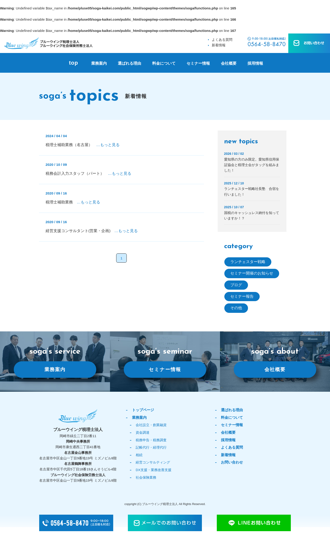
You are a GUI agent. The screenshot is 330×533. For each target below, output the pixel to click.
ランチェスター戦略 (247, 262)
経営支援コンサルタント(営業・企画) (92, 231)
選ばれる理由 (129, 63)
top (73, 63)
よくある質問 (222, 40)
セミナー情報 (198, 63)
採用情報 (255, 63)
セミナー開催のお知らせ (251, 273)
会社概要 (228, 63)
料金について (164, 63)
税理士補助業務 (73, 202)
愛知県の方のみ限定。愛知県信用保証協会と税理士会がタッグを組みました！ (251, 164)
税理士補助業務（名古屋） (83, 145)
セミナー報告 (242, 296)
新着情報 (219, 45)
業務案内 (99, 63)
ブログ (236, 285)
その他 (236, 308)
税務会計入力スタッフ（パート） (88, 173)
